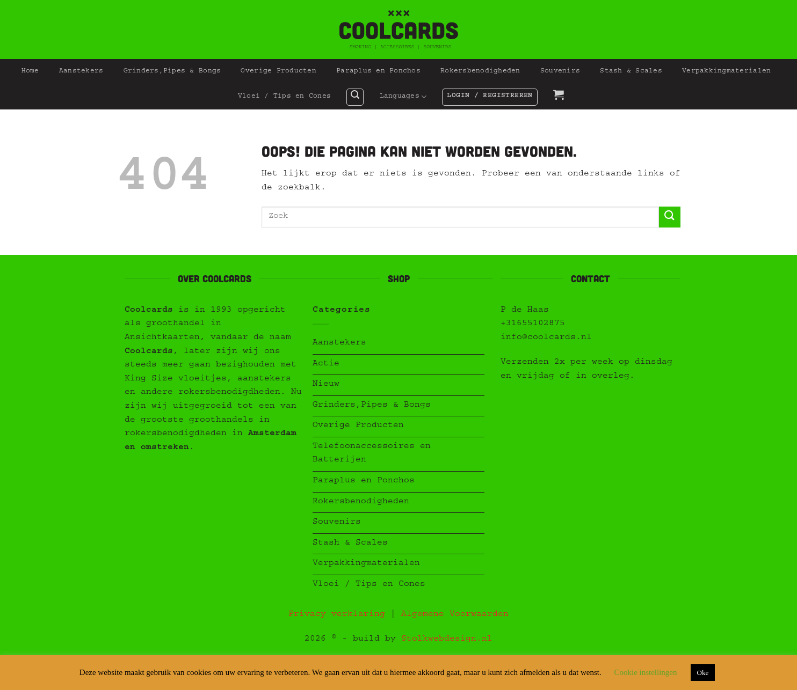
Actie (326, 364)
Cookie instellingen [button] (645, 672)
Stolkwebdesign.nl (446, 639)
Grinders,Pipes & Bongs (172, 71)
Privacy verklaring (336, 615)
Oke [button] (703, 673)
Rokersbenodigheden (480, 71)
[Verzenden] (669, 217)
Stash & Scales (631, 71)
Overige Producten (278, 71)
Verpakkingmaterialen (726, 71)
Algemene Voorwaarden (455, 615)
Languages (403, 97)
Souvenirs (560, 71)
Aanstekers (81, 71)
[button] (355, 97)
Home (30, 71)
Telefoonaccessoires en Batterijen (372, 454)
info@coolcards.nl (546, 338)
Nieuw (326, 384)
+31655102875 (533, 324)
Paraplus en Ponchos (378, 71)
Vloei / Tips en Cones (284, 96)
